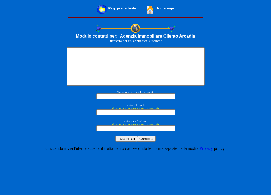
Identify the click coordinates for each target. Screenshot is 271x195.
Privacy (206, 155)
